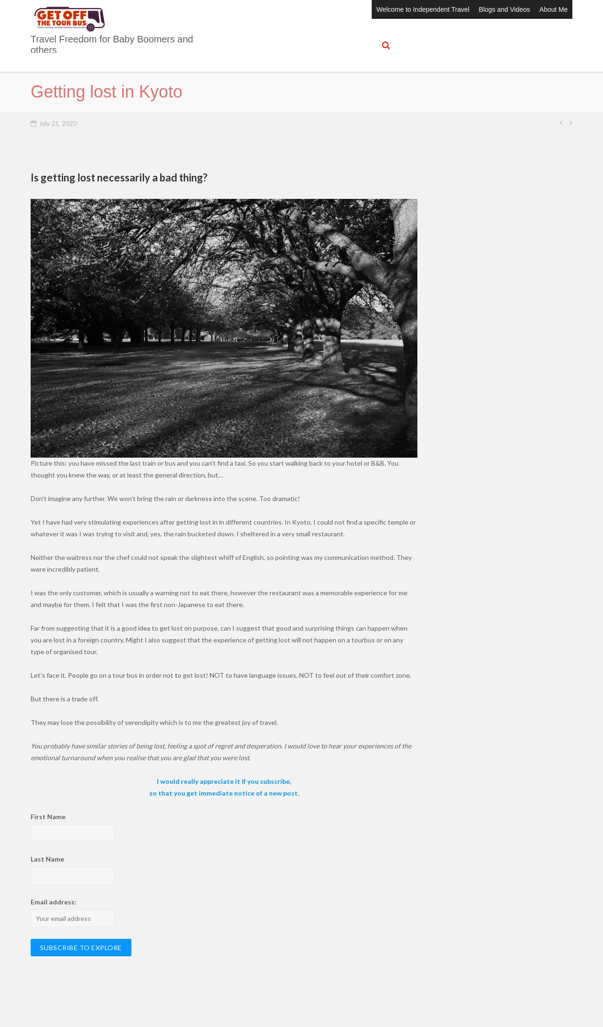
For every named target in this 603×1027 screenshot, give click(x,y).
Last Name (47, 859)
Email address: (53, 902)
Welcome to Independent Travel (422, 9)
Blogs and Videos (504, 9)
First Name (48, 817)
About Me (553, 9)
